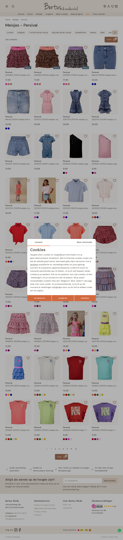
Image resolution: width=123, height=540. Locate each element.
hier (90, 281)
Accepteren (39, 298)
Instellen (85, 298)
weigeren (62, 298)
